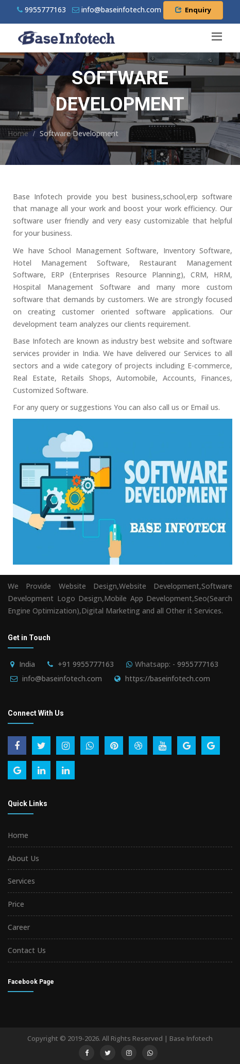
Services (21, 881)
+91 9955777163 (86, 664)
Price (16, 904)
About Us (23, 858)
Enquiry (193, 9)
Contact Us (27, 950)
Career (19, 927)
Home (18, 133)
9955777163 (41, 9)
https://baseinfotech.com (167, 678)
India (27, 664)
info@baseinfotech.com (62, 678)
